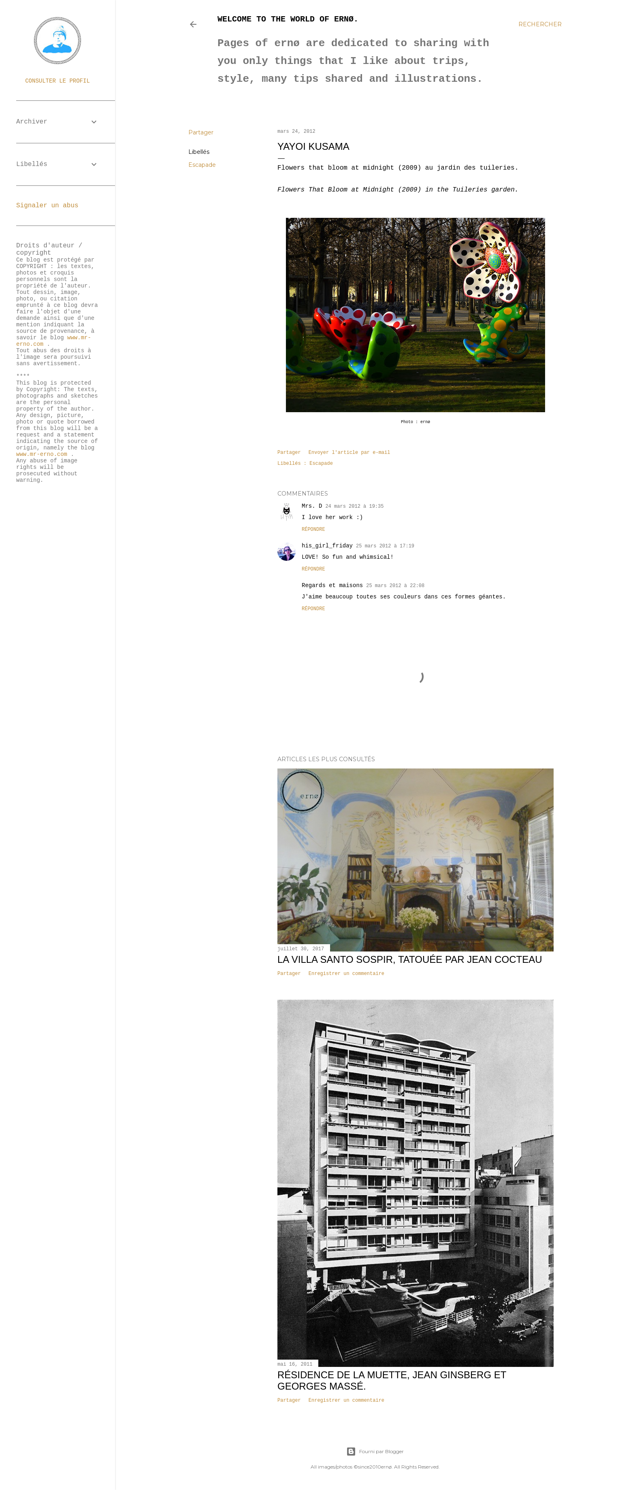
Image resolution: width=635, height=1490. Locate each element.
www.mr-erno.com (41, 454)
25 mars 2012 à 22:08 (395, 586)
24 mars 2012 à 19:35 (354, 506)
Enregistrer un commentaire (346, 974)
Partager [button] (200, 132)
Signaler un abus (47, 205)
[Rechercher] (540, 24)
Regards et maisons (332, 585)
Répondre (313, 529)
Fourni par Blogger (375, 1451)
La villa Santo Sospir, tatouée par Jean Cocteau (409, 959)
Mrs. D (312, 506)
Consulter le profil (57, 81)
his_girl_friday (327, 546)
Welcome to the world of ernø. (287, 19)
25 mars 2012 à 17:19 (385, 546)
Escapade (202, 164)
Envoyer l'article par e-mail (349, 453)
